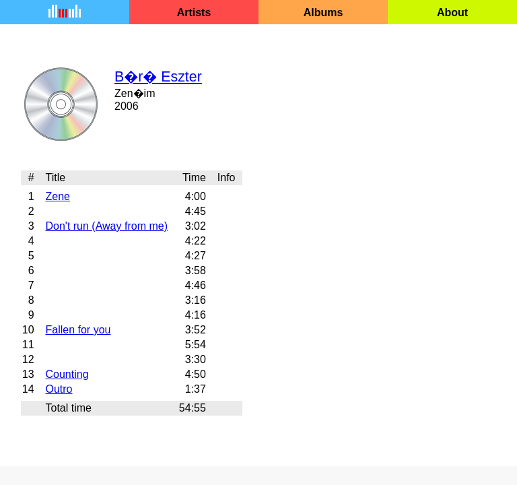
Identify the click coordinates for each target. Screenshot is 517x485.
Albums (323, 12)
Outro (58, 389)
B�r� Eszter (158, 77)
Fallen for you (77, 329)
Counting (66, 374)
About (452, 12)
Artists (194, 12)
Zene (57, 196)
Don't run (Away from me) (106, 226)
